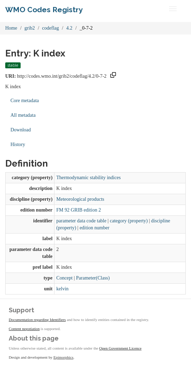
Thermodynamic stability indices (88, 177)
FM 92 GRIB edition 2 (78, 210)
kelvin (62, 288)
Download (20, 129)
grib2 (29, 28)
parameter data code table (81, 220)
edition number (94, 227)
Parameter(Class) (93, 278)
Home (11, 28)
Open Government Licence (120, 348)
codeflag (50, 28)
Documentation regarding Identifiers (37, 320)
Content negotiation (24, 329)
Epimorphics (63, 357)
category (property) (129, 220)
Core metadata (24, 100)
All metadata (23, 115)
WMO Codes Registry (44, 9)
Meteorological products (80, 199)
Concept (64, 278)
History (17, 144)
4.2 (69, 28)
